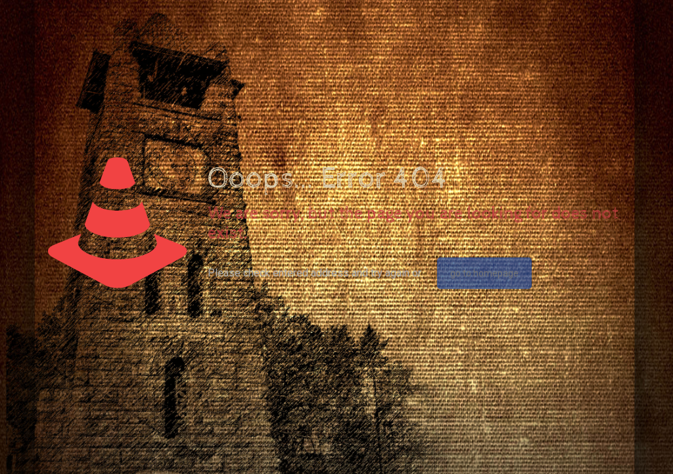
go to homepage (484, 273)
